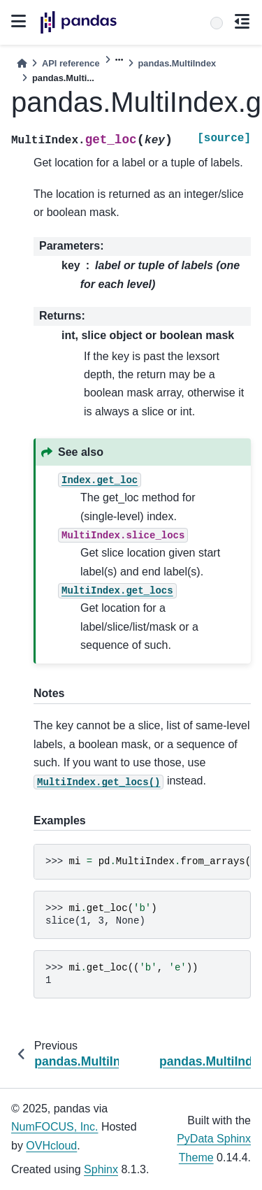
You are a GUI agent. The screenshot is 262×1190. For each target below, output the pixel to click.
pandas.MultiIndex (177, 63)
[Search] (216, 23)
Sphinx (101, 1169)
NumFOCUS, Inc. (54, 1127)
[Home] (22, 63)
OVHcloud (51, 1146)
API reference (71, 63)
